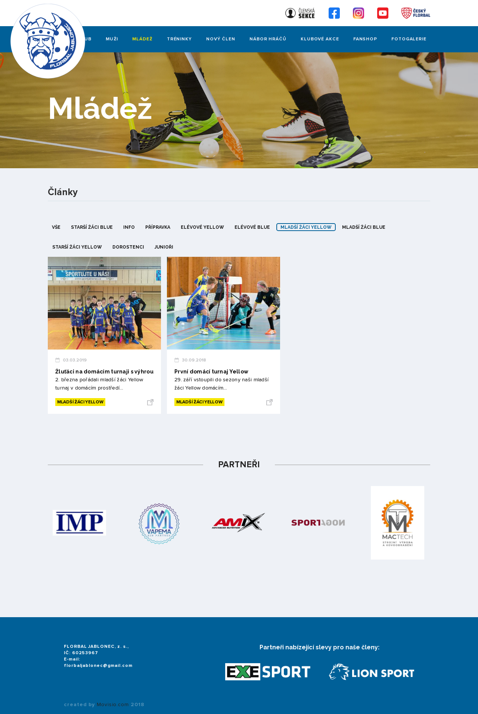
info (129, 227)
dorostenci (128, 247)
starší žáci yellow (77, 247)
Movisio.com (113, 704)
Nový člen (220, 39)
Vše (56, 227)
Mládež (142, 39)
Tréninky (179, 39)
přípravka (157, 227)
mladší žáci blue (363, 227)
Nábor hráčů (267, 39)
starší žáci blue (92, 227)
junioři (164, 247)
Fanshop (365, 39)
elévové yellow (202, 227)
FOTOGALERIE (408, 39)
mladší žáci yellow (306, 227)
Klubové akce (320, 39)
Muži (112, 39)
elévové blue (252, 227)
